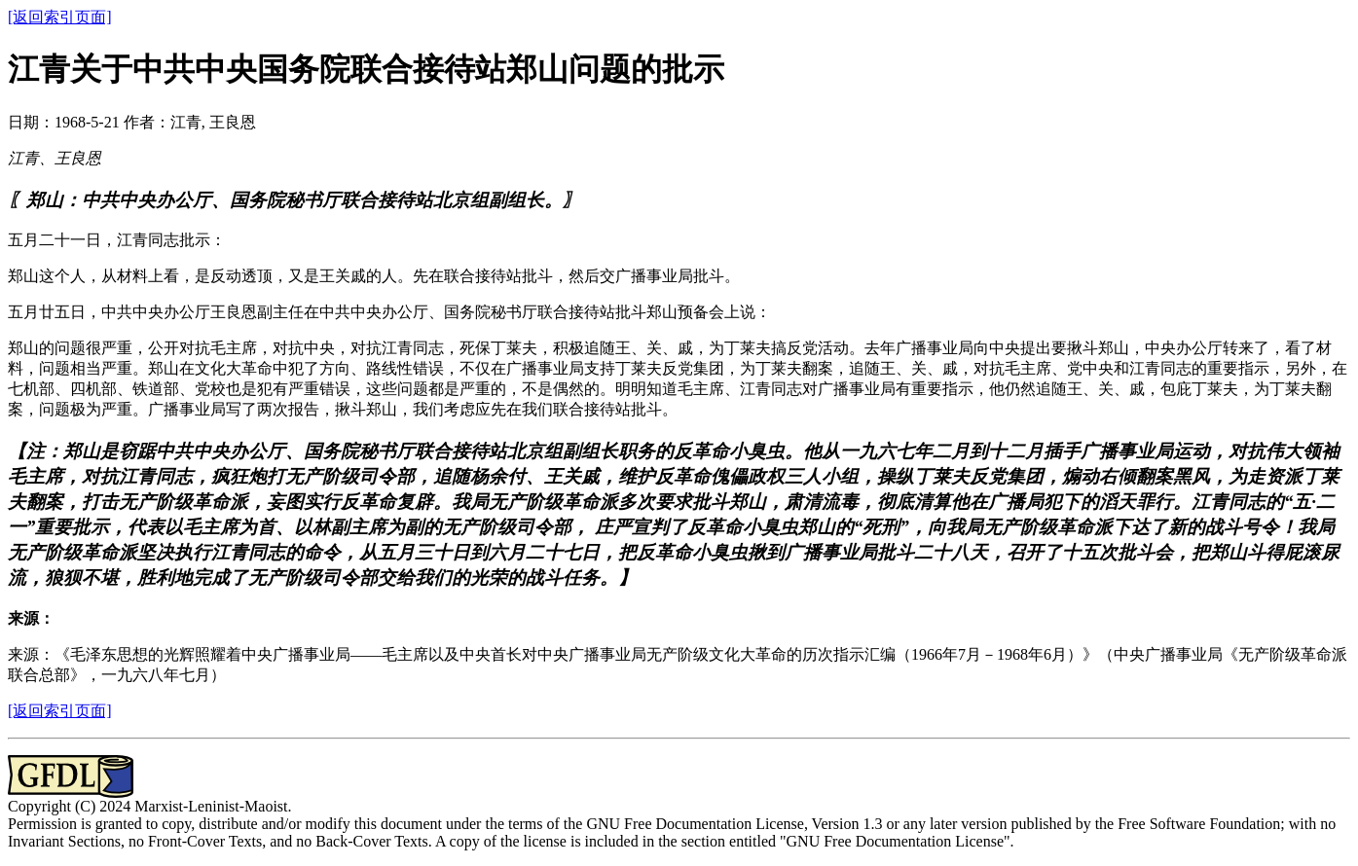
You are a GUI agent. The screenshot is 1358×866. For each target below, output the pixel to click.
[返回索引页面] (60, 17)
